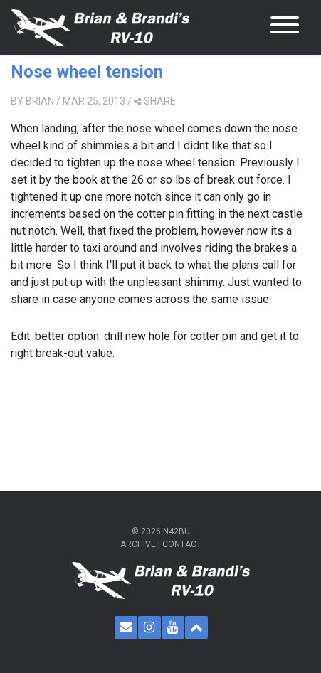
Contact (181, 544)
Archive (138, 544)
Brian (40, 101)
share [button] (155, 101)
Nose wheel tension (87, 72)
